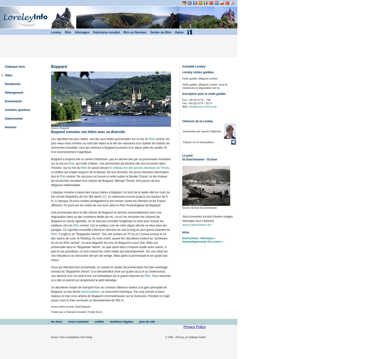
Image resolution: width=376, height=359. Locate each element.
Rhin (152, 139)
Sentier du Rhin (159, 32)
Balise (177, 32)
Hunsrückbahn (90, 291)
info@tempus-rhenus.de (202, 106)
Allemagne (80, 32)
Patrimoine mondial (104, 32)
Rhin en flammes (133, 32)
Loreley (54, 32)
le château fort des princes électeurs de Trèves (139, 168)
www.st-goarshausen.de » (197, 224)
